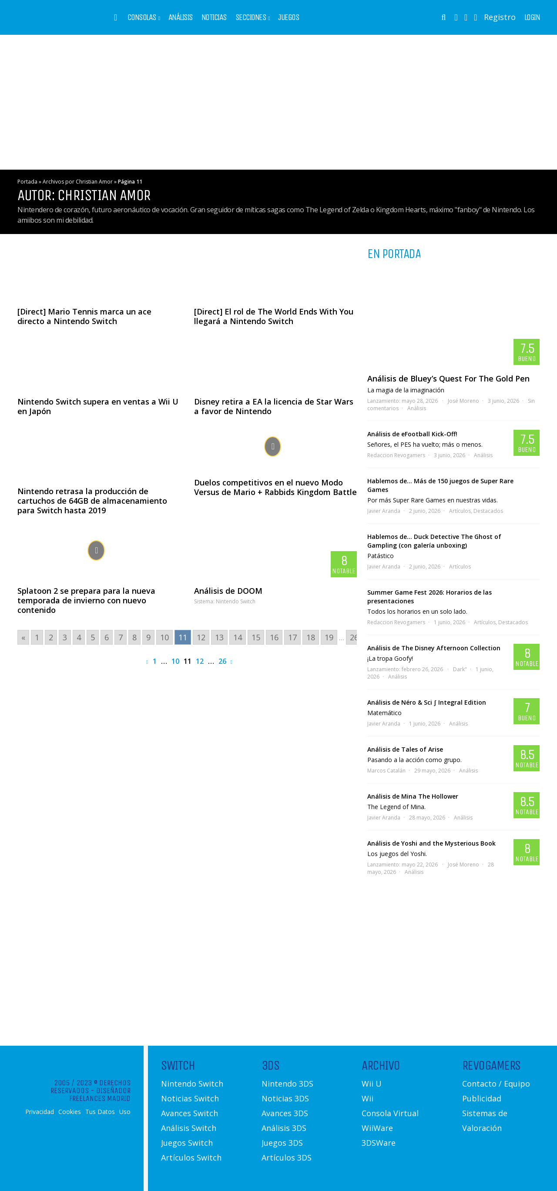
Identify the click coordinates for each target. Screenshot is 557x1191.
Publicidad (481, 1098)
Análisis (180, 17)
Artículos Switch (191, 1157)
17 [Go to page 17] (292, 637)
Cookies (69, 1112)
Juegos (288, 17)
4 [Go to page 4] (79, 637)
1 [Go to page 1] (37, 637)
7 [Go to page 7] (120, 637)
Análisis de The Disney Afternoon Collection (433, 648)
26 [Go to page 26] (354, 637)
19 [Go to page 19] (329, 637)
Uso (125, 1112)
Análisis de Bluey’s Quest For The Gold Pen (448, 378)
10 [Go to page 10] (164, 637)
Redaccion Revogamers (396, 455)
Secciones (250, 17)
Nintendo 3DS (287, 1083)
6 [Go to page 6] (106, 637)
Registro (500, 17)
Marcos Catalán (386, 770)
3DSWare (379, 1142)
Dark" (460, 669)
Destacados (488, 511)
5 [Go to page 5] (93, 637)
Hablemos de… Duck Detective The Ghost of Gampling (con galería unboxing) (434, 540)
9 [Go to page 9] (148, 637)
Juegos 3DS (282, 1142)
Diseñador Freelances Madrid (100, 1094)
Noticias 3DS (285, 1098)
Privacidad (39, 1112)
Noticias (214, 17)
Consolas (142, 17)
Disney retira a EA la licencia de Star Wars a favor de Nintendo (273, 406)
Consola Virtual (390, 1113)
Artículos (460, 511)
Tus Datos (100, 1112)
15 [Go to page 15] (256, 637)
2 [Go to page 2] (51, 637)
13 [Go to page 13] (219, 637)
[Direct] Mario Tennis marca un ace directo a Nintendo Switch (84, 316)
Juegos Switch (187, 1142)
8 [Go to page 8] (134, 637)
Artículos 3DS (287, 1157)
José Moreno (463, 401)
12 (200, 661)
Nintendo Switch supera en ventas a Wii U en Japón (97, 406)
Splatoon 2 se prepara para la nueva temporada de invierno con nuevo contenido (86, 600)
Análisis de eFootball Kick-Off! (412, 434)
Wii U (372, 1083)
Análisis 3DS (284, 1128)
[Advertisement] (278, 102)
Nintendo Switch (235, 601)
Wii (367, 1098)
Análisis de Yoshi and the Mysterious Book (431, 843)
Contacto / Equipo (496, 1083)
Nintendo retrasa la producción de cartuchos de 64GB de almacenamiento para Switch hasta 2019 (92, 500)
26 (222, 661)
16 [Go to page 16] (274, 637)
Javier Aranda (383, 511)
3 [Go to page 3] (65, 637)
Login (532, 17)
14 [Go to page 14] (237, 637)
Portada (27, 181)
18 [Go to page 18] (310, 637)
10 (175, 661)
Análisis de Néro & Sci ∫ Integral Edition (426, 702)
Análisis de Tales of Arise (405, 749)
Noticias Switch (190, 1098)
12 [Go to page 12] (201, 637)
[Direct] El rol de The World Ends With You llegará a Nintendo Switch (273, 316)
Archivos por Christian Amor (78, 181)
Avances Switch (189, 1113)
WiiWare (377, 1128)
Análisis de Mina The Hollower (412, 796)
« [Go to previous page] (23, 637)
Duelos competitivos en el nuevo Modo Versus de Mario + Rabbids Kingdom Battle (275, 487)
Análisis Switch (188, 1128)
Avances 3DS (285, 1113)
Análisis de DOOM (228, 590)
